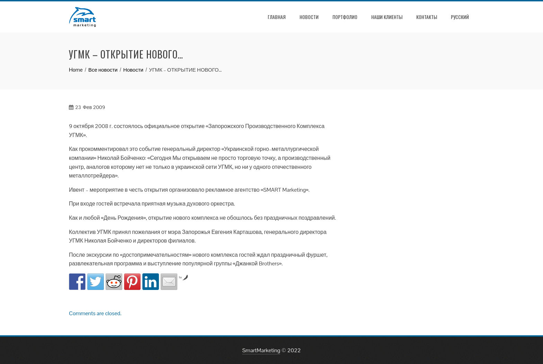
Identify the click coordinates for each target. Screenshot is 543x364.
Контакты (426, 16)
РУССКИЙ (460, 16)
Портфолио (344, 16)
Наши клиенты (386, 16)
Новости (309, 16)
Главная (277, 16)
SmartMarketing (261, 350)
